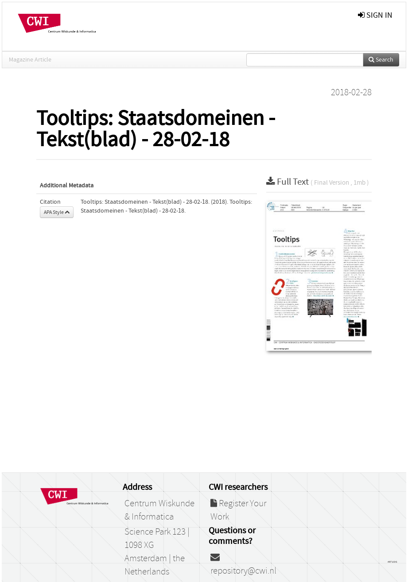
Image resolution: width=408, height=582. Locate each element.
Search (381, 59)
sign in (375, 15)
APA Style (57, 212)
